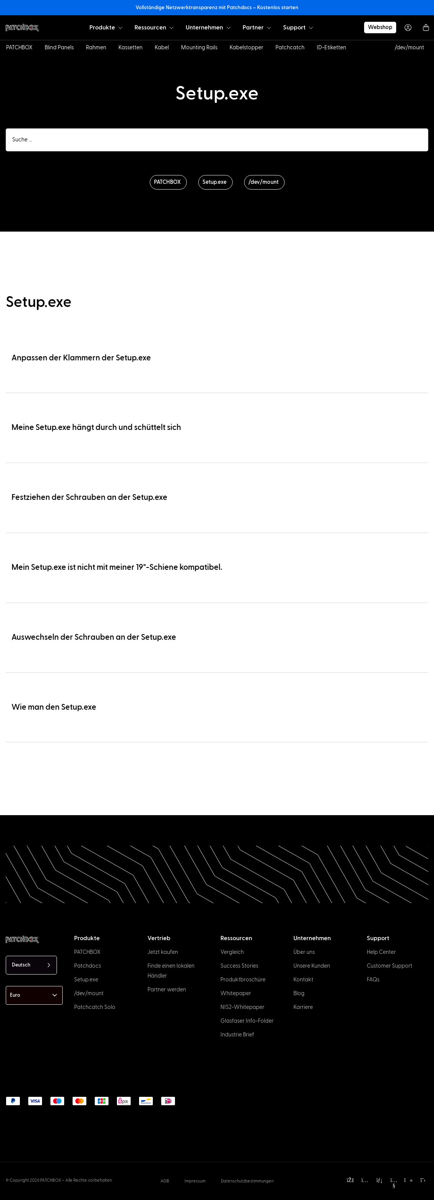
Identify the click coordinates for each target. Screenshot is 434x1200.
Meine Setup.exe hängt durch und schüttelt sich (96, 427)
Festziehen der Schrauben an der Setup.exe (89, 497)
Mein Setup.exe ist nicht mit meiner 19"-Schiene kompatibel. (116, 567)
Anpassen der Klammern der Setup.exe (81, 358)
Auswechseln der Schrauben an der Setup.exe (93, 637)
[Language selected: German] (31, 965)
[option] (32, 1193)
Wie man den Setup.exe (53, 707)
